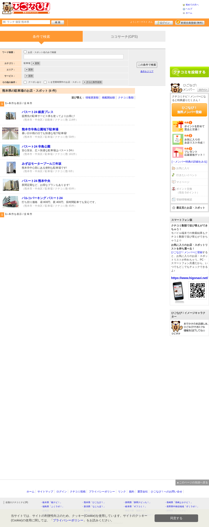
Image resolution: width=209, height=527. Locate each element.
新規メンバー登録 (190, 22)
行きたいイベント (186, 175)
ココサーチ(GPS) (124, 36)
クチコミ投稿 (78, 491)
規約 (131, 491)
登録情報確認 (184, 199)
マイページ (182, 182)
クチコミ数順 (126, 97)
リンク (122, 491)
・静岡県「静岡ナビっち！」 (137, 502)
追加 (37, 63)
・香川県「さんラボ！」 (94, 510)
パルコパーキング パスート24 (42, 198)
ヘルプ (189, 9)
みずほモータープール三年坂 (41, 163)
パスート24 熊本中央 (36, 181)
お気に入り (182, 168)
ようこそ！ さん (141, 22)
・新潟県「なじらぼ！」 (94, 506)
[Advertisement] (116, 8)
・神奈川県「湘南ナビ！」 (136, 510)
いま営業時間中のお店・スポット (64, 82)
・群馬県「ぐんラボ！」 (52, 510)
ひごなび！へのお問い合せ (166, 491)
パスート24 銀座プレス (37, 112)
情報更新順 (92, 97)
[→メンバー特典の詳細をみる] (189, 161)
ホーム (189, 13)
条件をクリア (146, 71)
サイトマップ (45, 491)
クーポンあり (34, 82)
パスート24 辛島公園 (36, 146)
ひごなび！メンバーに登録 (186, 252)
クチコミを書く (189, 71)
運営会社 (142, 491)
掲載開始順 (108, 97)
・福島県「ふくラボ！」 (52, 506)
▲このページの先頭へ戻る (192, 482)
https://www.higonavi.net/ (189, 278)
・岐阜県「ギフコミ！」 (135, 506)
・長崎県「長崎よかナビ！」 (178, 502)
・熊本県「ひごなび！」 (94, 502)
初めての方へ (192, 4)
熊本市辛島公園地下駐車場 (40, 129)
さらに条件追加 (93, 82)
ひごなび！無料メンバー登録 (189, 110)
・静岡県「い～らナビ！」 (177, 510)
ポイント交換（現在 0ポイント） (187, 190)
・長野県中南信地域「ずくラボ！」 (181, 506)
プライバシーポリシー (102, 491)
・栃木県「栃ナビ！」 (51, 502)
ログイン (164, 22)
